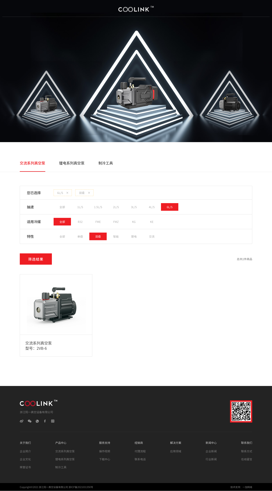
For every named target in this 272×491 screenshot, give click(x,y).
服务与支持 (115, 24)
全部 (62, 207)
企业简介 (25, 451)
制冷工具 (106, 163)
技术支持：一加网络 (241, 487)
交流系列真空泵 (32, 163)
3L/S (134, 207)
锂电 (134, 236)
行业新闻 (211, 459)
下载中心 (104, 459)
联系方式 (246, 451)
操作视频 (104, 451)
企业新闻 (211, 451)
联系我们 (206, 24)
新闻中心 (183, 24)
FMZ (116, 222)
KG (134, 222)
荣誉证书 (25, 467)
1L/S (80, 207)
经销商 (138, 24)
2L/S (116, 207)
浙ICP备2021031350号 (80, 487)
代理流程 (140, 451)
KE (152, 222)
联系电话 (140, 459)
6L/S (62, 193)
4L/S (152, 207)
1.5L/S (98, 207)
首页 (46, 24)
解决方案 (160, 24)
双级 (84, 193)
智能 (116, 236)
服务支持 (104, 443)
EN (226, 24)
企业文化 (25, 459)
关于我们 (67, 24)
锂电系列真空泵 (72, 163)
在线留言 (246, 459)
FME (98, 222)
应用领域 (175, 451)
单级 (80, 236)
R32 (80, 222)
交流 (152, 236)
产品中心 (90, 24)
